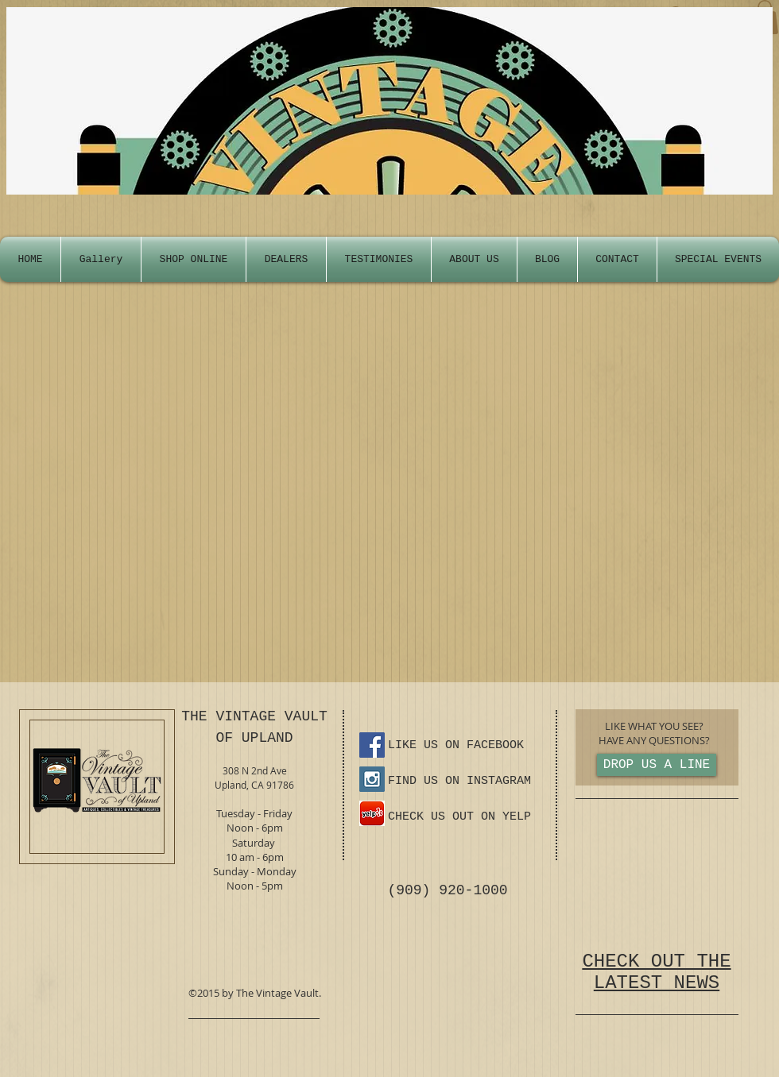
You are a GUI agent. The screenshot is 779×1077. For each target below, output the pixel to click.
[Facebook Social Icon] (372, 745)
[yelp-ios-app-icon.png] (372, 813)
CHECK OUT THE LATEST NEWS (656, 972)
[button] (718, 259)
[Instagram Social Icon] (372, 779)
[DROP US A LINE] (656, 765)
